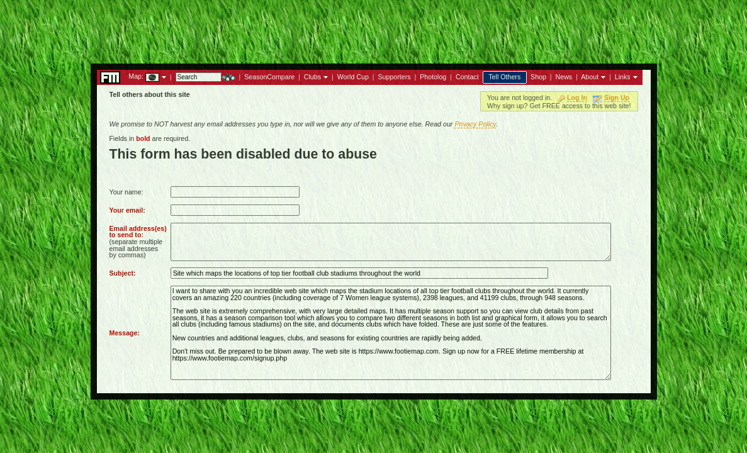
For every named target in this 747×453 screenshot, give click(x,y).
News (564, 77)
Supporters (394, 77)
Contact (467, 77)
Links (623, 77)
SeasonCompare (269, 77)
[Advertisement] (374, 28)
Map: (135, 76)
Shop (538, 77)
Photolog (433, 77)
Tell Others (504, 77)
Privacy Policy (475, 124)
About (589, 77)
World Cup (353, 77)
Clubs (312, 77)
